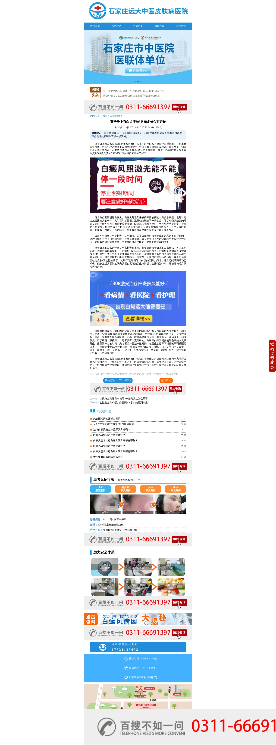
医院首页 (95, 26)
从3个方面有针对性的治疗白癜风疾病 (113, 424)
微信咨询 (166, 380)
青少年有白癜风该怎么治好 (108, 457)
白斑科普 (138, 26)
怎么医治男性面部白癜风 (106, 418)
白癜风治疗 (116, 116)
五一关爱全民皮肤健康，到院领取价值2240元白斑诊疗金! (134, 91)
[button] (135, 81)
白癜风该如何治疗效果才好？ (109, 435)
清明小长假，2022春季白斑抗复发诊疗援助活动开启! (132, 95)
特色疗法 (116, 26)
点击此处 (99, 136)
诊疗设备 (159, 26)
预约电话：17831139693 (118, 380)
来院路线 (181, 26)
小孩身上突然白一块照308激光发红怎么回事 (124, 398)
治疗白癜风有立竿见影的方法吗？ (111, 429)
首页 (105, 116)
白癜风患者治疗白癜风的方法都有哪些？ (115, 440)
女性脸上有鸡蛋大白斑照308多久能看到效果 (124, 402)
